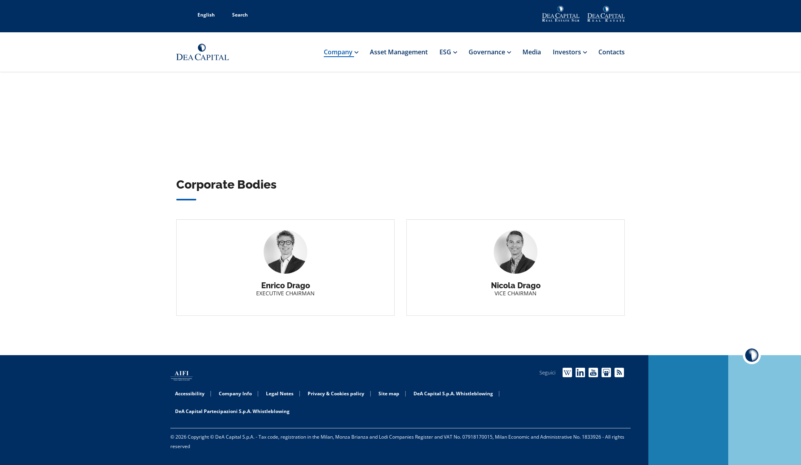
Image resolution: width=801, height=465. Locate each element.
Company (341, 52)
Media (531, 52)
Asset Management (399, 52)
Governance (490, 52)
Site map (388, 393)
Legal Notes (279, 393)
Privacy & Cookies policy (336, 393)
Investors (570, 52)
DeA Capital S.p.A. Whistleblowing (453, 393)
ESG (448, 52)
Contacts (611, 52)
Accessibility (190, 393)
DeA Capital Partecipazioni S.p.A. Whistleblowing (232, 411)
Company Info (235, 393)
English (202, 14)
